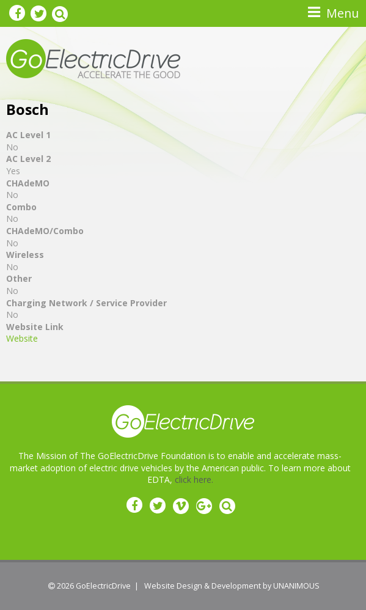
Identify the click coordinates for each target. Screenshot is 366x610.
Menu (342, 13)
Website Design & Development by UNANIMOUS (232, 586)
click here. (194, 479)
